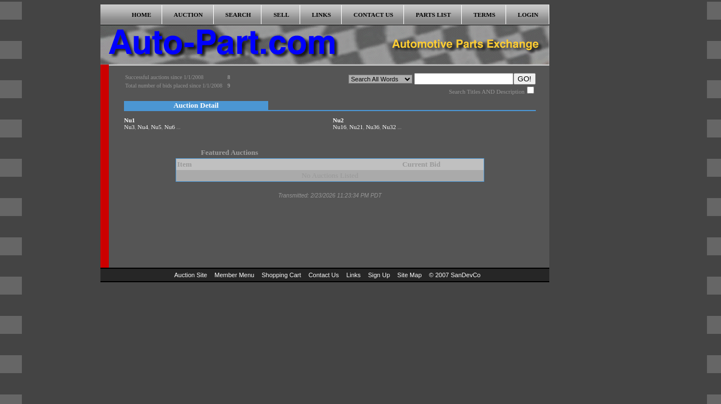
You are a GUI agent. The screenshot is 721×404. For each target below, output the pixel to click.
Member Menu (234, 275)
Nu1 (129, 120)
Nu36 (372, 126)
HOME (141, 14)
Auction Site (191, 275)
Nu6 (169, 126)
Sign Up (379, 275)
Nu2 (338, 120)
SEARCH (238, 14)
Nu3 (129, 126)
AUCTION (188, 14)
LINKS (321, 14)
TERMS (484, 14)
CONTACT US (373, 14)
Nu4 (142, 126)
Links (353, 275)
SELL (281, 14)
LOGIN (528, 14)
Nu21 (355, 126)
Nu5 (156, 126)
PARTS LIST (433, 14)
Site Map (409, 275)
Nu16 (339, 126)
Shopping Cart (281, 275)
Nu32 (389, 126)
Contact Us (324, 275)
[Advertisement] (587, 172)
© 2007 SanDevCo (455, 275)
